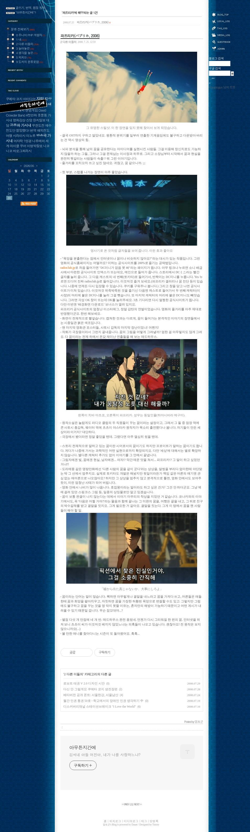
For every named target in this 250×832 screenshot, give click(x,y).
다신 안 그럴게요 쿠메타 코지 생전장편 (90, 689)
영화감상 (19, 120)
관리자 (221, 48)
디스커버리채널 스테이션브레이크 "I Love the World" (99, 706)
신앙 (29, 120)
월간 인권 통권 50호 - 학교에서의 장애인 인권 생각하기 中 (103, 701)
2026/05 (29, 166)
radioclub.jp (67, 268)
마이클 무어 (18, 145)
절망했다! (22, 130)
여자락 (18, 140)
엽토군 (106, 824)
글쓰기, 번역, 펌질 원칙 (30, 8)
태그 (221, 28)
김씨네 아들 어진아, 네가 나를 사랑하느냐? (105, 754)
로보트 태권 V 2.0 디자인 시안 (84, 683)
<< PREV (126, 804)
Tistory (155, 824)
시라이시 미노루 (24, 135)
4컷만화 (31, 115)
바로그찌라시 (22, 150)
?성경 (27, 140)
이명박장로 (34, 145)
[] (132, 804)
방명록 (221, 41)
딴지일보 (39, 120)
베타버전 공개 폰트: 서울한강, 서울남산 (90, 695)
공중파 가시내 (20, 125)
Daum (135, 824)
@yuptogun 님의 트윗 (222, 87)
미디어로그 (221, 35)
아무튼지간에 (82, 747)
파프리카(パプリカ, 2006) (86, 22)
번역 (33, 130)
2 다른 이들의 (68, 42)
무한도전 (38, 125)
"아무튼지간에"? (26, 12)
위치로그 (221, 21)
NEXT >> (138, 804)
